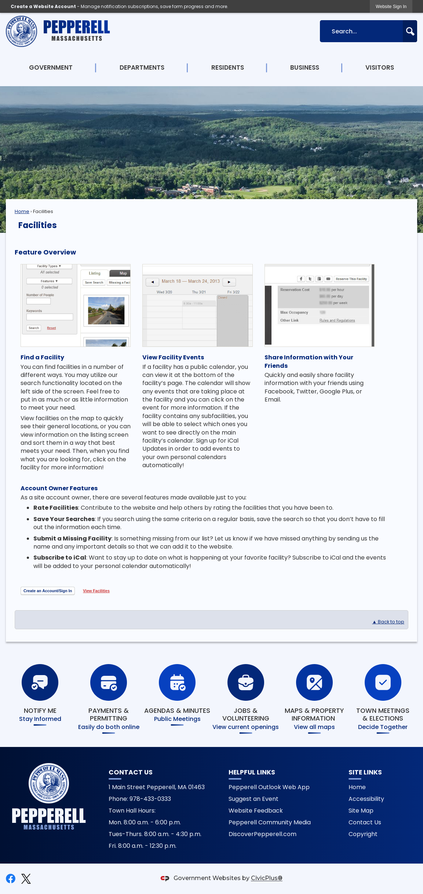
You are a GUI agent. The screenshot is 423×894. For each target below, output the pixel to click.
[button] (410, 31)
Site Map (361, 810)
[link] (391, 6)
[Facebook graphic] (10, 878)
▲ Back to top (388, 622)
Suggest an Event (253, 799)
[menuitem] (51, 68)
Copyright (363, 834)
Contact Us (365, 822)
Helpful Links (252, 772)
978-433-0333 (150, 799)
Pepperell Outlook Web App (269, 787)
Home (22, 211)
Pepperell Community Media (270, 822)
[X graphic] (26, 879)
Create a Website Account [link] (43, 6)
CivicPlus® (266, 878)
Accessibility (366, 799)
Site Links (365, 772)
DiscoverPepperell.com (262, 834)
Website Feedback (256, 810)
